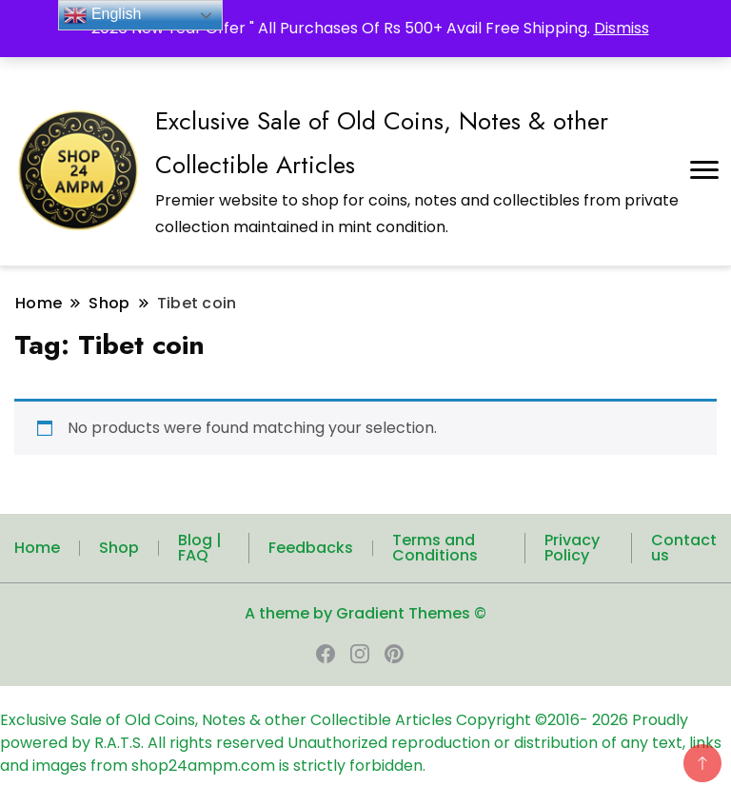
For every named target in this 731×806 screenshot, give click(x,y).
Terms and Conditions (435, 547)
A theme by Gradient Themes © (365, 613)
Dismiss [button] (621, 28)
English (102, 15)
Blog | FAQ (200, 547)
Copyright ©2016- (524, 720)
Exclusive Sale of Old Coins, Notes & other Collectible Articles (228, 720)
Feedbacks (310, 548)
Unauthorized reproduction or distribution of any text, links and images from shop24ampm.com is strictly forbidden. (360, 754)
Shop (119, 548)
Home (37, 548)
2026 (612, 720)
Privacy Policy (572, 547)
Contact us (684, 547)
